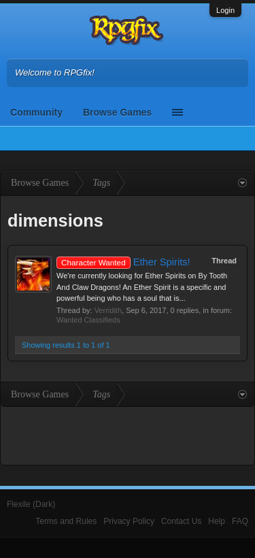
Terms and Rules (66, 521)
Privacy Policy (128, 521)
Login (225, 10)
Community (36, 112)
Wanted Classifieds (88, 320)
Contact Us (181, 521)
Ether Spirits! (123, 262)
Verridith (108, 310)
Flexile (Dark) (31, 504)
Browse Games (117, 112)
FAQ (240, 521)
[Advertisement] (127, 434)
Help (216, 521)
